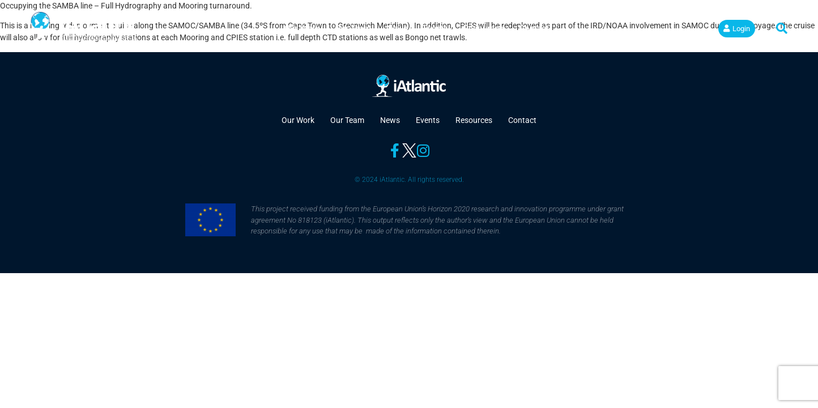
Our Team (353, 28)
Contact (534, 28)
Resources (483, 28)
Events (435, 28)
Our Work (301, 28)
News (397, 28)
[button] (781, 28)
